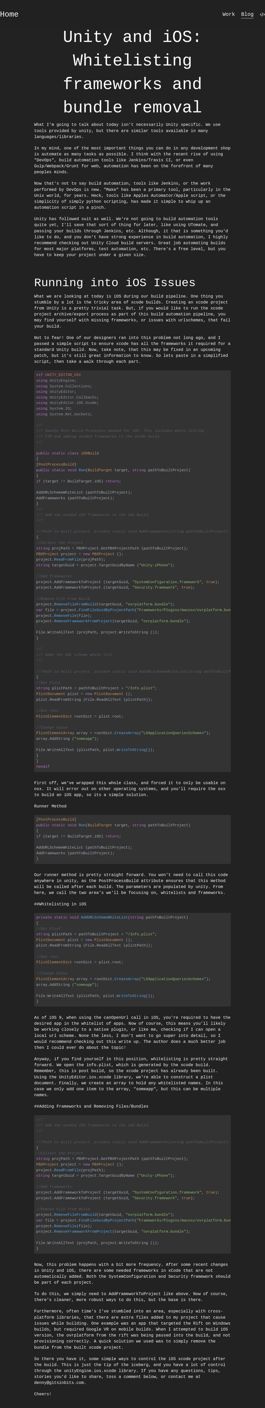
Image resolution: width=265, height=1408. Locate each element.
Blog (247, 14)
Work (229, 14)
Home (9, 14)
